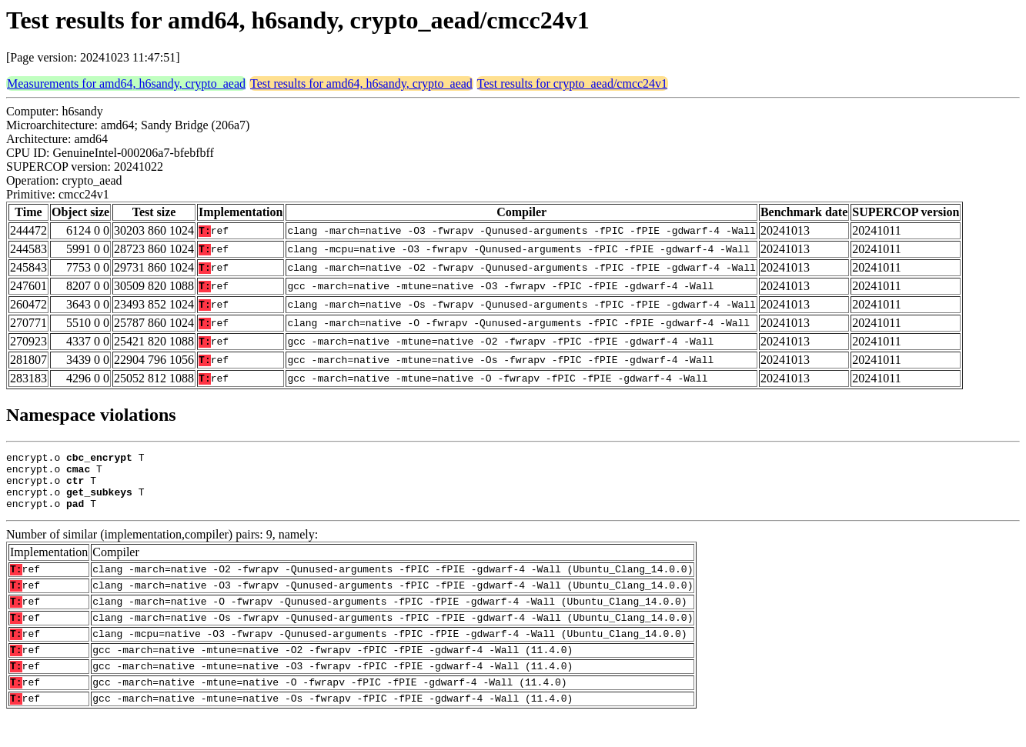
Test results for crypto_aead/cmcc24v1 (572, 83)
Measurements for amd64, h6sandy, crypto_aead (126, 83)
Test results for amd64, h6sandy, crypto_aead (361, 83)
